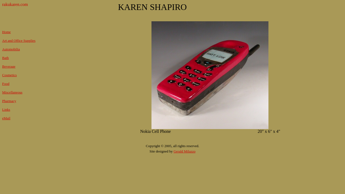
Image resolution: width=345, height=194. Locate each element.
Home (6, 32)
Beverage (8, 66)
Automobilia (11, 49)
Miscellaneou (11, 92)
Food (5, 84)
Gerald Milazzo (184, 151)
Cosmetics (9, 75)
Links (6, 110)
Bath (5, 58)
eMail (6, 118)
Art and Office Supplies (19, 41)
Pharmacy (9, 101)
